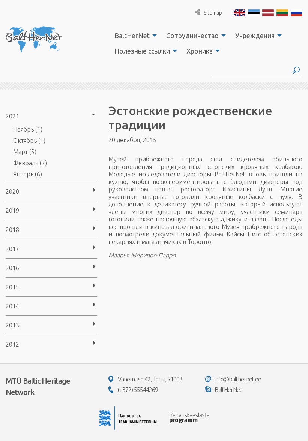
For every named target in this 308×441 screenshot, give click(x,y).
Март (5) (24, 151)
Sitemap (208, 12)
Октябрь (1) (29, 140)
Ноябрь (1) (27, 129)
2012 (12, 344)
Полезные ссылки (142, 51)
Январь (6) (27, 174)
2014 (12, 306)
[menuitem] (133, 35)
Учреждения (255, 35)
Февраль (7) (30, 163)
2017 (12, 248)
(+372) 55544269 (133, 389)
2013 (12, 325)
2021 (12, 116)
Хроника (199, 51)
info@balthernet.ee (233, 379)
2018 (12, 229)
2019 (12, 210)
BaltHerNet (132, 35)
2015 (12, 287)
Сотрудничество (192, 35)
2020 (12, 191)
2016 (12, 268)
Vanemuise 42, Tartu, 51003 (145, 379)
